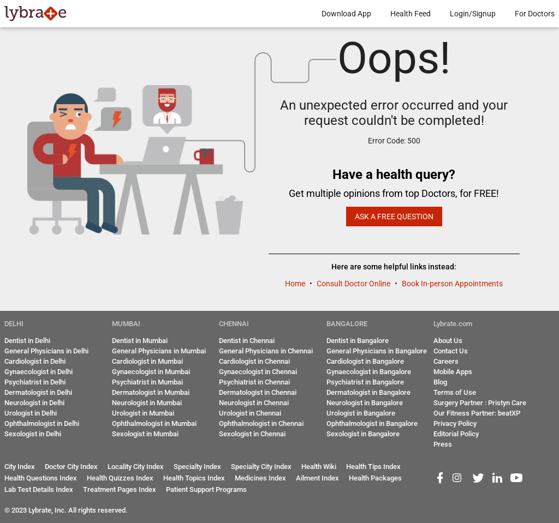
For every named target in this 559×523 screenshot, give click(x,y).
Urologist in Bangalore (360, 413)
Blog (440, 382)
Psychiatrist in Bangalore (365, 382)
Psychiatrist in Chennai (254, 382)
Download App (346, 13)
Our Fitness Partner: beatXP (476, 413)
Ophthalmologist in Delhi (41, 423)
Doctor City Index (71, 466)
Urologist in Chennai (250, 413)
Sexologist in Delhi (32, 434)
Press (442, 444)
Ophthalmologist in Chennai (261, 423)
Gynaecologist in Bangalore (368, 372)
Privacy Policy (455, 423)
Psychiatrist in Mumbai (147, 382)
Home (296, 283)
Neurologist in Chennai (254, 403)
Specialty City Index (261, 466)
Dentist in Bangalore (357, 340)
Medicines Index (260, 478)
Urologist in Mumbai (143, 413)
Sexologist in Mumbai (145, 434)
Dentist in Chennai (247, 340)
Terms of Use (454, 392)
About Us (447, 340)
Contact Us (450, 351)
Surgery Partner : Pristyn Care (479, 403)
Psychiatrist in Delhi (35, 382)
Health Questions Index (40, 478)
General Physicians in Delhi (46, 351)
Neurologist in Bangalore (364, 403)
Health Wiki (318, 466)
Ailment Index (317, 478)
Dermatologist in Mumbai (150, 392)
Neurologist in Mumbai (147, 403)
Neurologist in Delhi (34, 403)
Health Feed (410, 13)
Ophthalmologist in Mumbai (154, 423)
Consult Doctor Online (354, 283)
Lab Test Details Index (38, 489)
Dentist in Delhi (27, 340)
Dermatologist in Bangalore (368, 392)
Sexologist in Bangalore (363, 434)
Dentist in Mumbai (140, 340)
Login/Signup (473, 13)
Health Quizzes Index (120, 478)
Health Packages (375, 478)
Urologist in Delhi (30, 413)
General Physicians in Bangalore (376, 351)
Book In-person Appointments (452, 283)
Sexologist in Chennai (252, 434)
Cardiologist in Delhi (35, 361)
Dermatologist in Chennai (257, 392)
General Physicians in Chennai (266, 351)
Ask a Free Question (394, 216)
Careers (446, 361)
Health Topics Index (194, 478)
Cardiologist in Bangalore (365, 361)
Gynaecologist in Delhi (38, 372)
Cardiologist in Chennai (254, 361)
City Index (19, 466)
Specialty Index (197, 466)
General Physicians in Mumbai (159, 351)
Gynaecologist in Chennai (258, 372)
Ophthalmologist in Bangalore (372, 423)
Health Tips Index (373, 466)
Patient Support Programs (206, 489)
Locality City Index (136, 466)
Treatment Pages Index (119, 489)
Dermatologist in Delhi (38, 392)
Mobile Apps (452, 372)
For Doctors (535, 13)
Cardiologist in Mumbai (147, 361)
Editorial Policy (456, 434)
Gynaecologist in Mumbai (151, 372)
